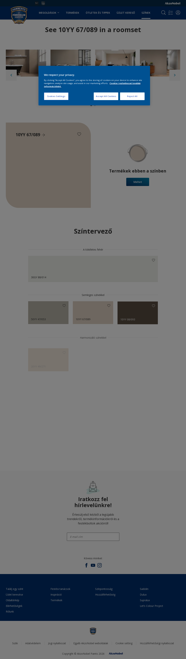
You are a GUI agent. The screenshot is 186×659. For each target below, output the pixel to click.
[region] (94, 85)
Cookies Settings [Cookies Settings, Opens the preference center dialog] (56, 96)
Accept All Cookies (106, 96)
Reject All (132, 96)
